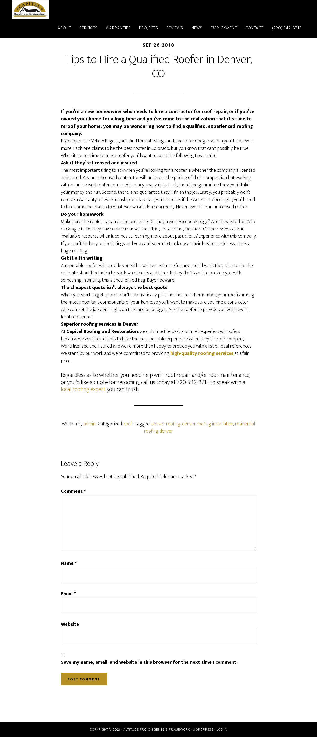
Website (70, 624)
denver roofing (165, 424)
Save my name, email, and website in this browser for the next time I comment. (149, 662)
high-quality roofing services (201, 353)
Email (68, 594)
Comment (73, 491)
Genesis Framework (172, 729)
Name (69, 563)
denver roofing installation (207, 424)
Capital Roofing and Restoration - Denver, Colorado (56, 9)
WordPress (203, 729)
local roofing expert (83, 389)
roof (128, 424)
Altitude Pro (135, 729)
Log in (221, 729)
